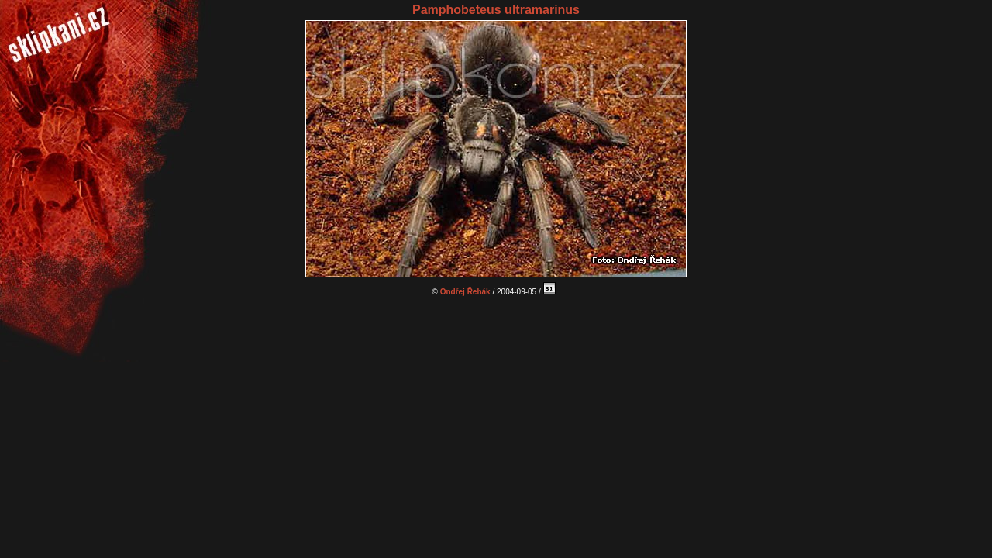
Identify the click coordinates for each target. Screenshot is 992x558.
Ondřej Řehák (465, 292)
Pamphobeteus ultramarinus (496, 9)
